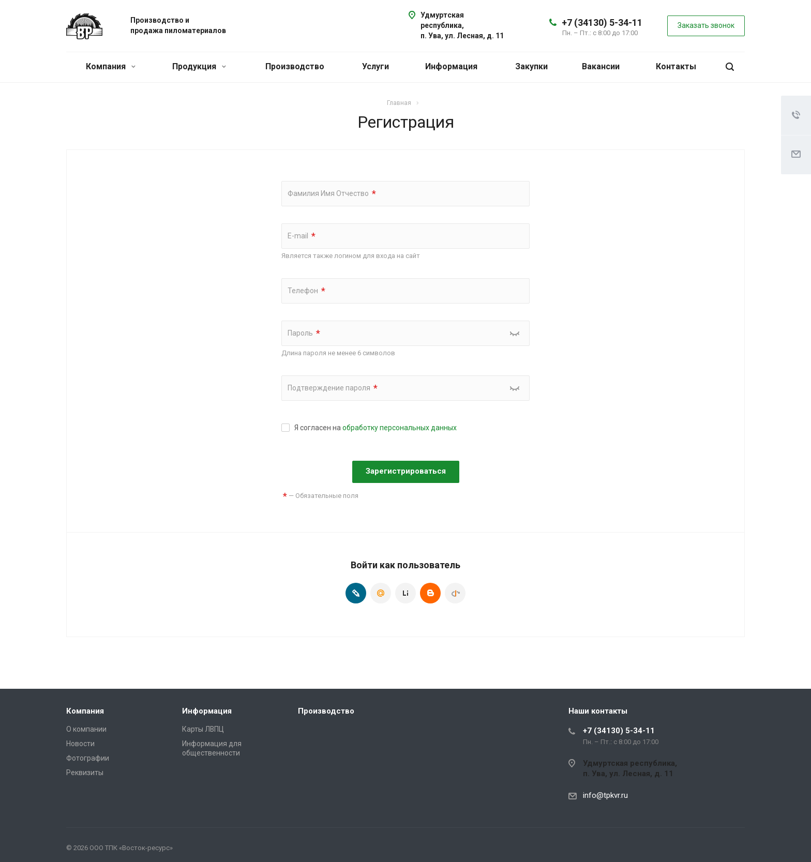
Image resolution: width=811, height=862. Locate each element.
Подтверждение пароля (333, 388)
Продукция (199, 66)
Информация (451, 66)
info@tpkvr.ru (605, 795)
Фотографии (87, 758)
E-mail (302, 236)
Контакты (676, 66)
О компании (86, 729)
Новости (80, 743)
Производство (294, 66)
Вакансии (601, 66)
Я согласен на (375, 428)
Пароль (304, 333)
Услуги (375, 66)
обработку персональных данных (399, 428)
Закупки (531, 66)
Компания (111, 66)
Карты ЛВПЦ (203, 729)
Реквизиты (84, 772)
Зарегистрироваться (406, 471)
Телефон (306, 290)
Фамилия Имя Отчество (332, 193)
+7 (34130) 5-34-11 (602, 22)
